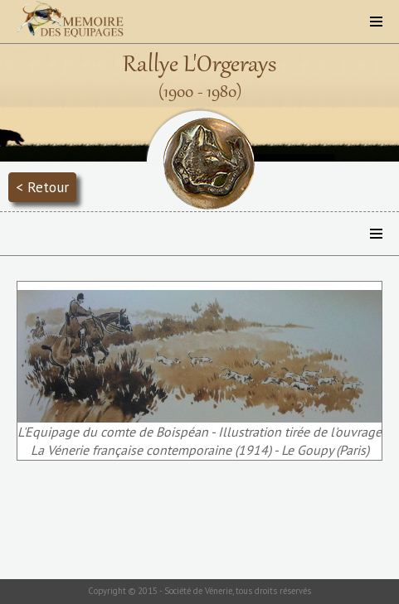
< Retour (42, 186)
